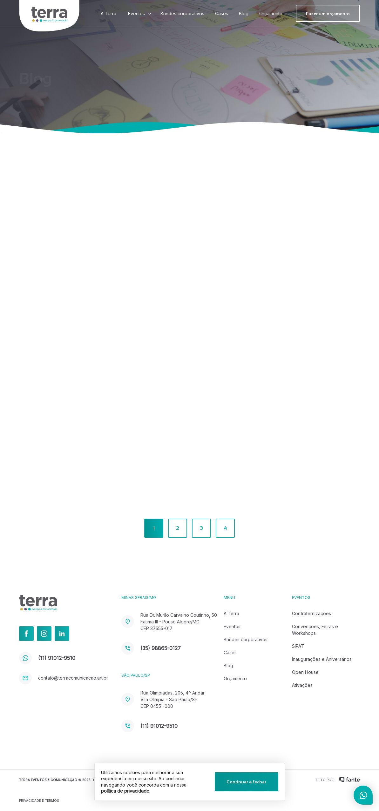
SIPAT (298, 646)
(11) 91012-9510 (47, 658)
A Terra (108, 13)
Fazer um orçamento (328, 13)
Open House (305, 672)
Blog (243, 13)
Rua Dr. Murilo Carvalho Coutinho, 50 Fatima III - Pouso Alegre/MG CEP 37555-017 (169, 621)
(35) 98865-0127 (151, 648)
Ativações (302, 685)
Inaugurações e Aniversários (322, 659)
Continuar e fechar (246, 781)
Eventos (136, 13)
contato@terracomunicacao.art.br (63, 678)
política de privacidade (125, 791)
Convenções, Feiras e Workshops (315, 630)
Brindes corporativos (182, 13)
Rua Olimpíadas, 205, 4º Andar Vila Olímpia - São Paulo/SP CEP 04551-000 (163, 699)
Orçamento (270, 13)
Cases (221, 13)
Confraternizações (311, 613)
